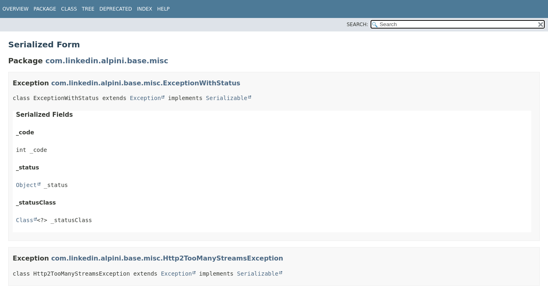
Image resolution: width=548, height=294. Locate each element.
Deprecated (115, 9)
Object (26, 185)
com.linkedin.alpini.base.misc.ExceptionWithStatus (145, 83)
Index (145, 9)
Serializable (226, 98)
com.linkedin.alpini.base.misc (106, 60)
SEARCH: (357, 24)
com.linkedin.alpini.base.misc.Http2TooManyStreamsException (167, 258)
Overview (15, 9)
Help (163, 9)
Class (24, 220)
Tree (88, 9)
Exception (145, 98)
